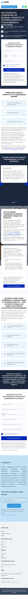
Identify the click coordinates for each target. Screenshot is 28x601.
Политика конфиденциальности (8, 515)
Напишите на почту (10, 582)
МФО (2, 544)
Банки (2, 542)
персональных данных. (9, 434)
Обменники (4, 557)
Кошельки (3, 553)
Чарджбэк (3, 546)
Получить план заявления (14, 286)
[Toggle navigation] (26, 2)
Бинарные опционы (6, 533)
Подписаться (14, 506)
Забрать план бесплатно (14, 70)
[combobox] (5, 56)
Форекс (3, 531)
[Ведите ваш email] (14, 500)
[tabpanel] (14, 174)
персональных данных (11, 66)
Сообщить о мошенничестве (9, 6)
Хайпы (2, 535)
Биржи (2, 555)
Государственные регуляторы (8, 564)
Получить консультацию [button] (14, 438)
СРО (2, 566)
